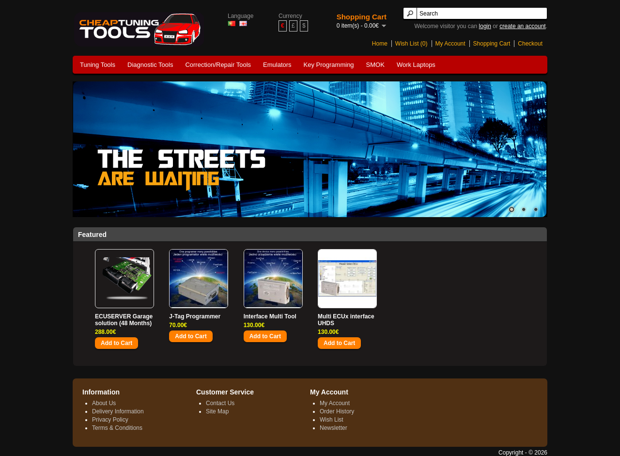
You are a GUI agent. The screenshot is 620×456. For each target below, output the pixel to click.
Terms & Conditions (117, 428)
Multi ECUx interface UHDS (346, 320)
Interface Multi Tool (270, 316)
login (485, 26)
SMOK (375, 64)
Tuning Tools (97, 64)
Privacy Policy (110, 419)
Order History (337, 411)
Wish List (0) (411, 43)
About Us (104, 403)
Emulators (277, 64)
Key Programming (329, 64)
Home (380, 43)
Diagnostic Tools (150, 64)
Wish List (331, 419)
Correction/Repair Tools (218, 64)
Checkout (530, 43)
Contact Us (220, 403)
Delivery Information (118, 411)
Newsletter (333, 428)
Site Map (217, 411)
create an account (522, 26)
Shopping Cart (492, 43)
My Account (450, 43)
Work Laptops (416, 64)
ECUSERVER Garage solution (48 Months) (124, 320)
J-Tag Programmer (194, 316)
